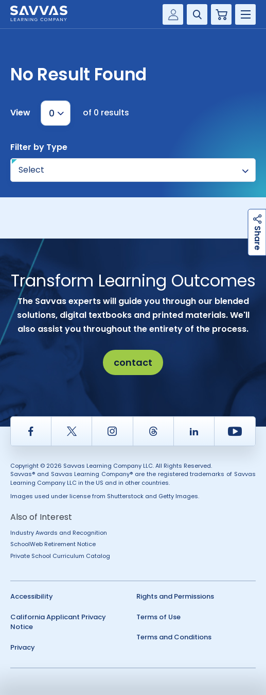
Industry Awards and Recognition (58, 533)
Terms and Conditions (173, 637)
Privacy (22, 647)
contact (133, 362)
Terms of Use (158, 617)
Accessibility (31, 596)
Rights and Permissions (175, 596)
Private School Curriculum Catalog (60, 556)
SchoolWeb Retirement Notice (53, 544)
